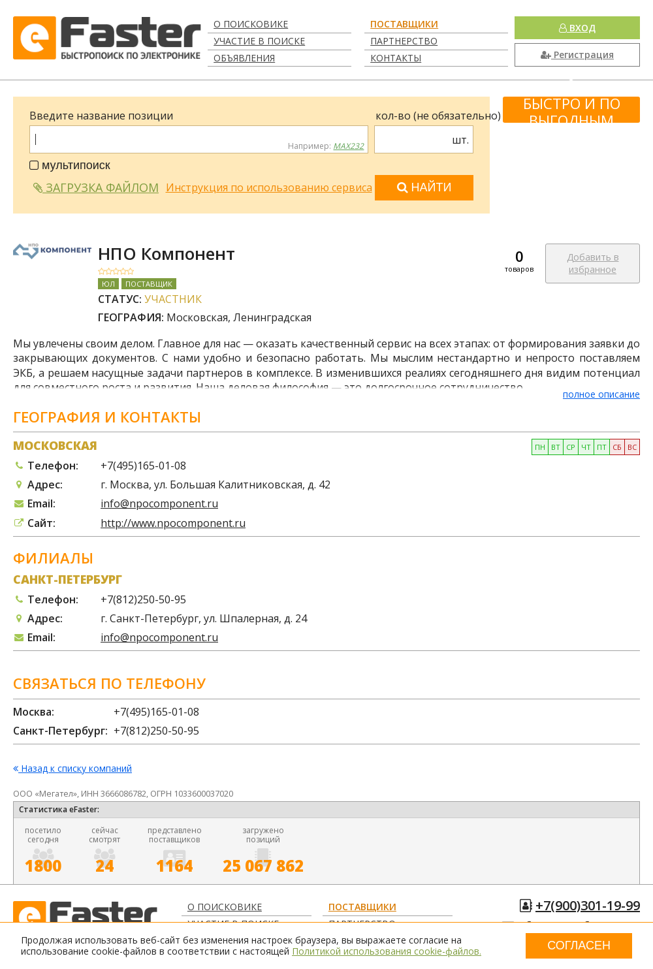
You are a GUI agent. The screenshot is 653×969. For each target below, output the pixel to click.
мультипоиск (69, 165)
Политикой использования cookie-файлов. (386, 951)
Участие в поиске (259, 41)
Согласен (579, 945)
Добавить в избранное (593, 263)
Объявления (244, 58)
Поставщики (404, 24)
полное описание (601, 394)
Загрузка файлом (96, 187)
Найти (424, 187)
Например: (326, 146)
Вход (577, 28)
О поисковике (251, 24)
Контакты (395, 58)
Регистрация (577, 54)
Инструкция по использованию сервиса (269, 187)
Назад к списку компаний (72, 768)
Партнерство (404, 41)
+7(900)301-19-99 (587, 905)
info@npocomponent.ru (159, 503)
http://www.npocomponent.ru (173, 523)
